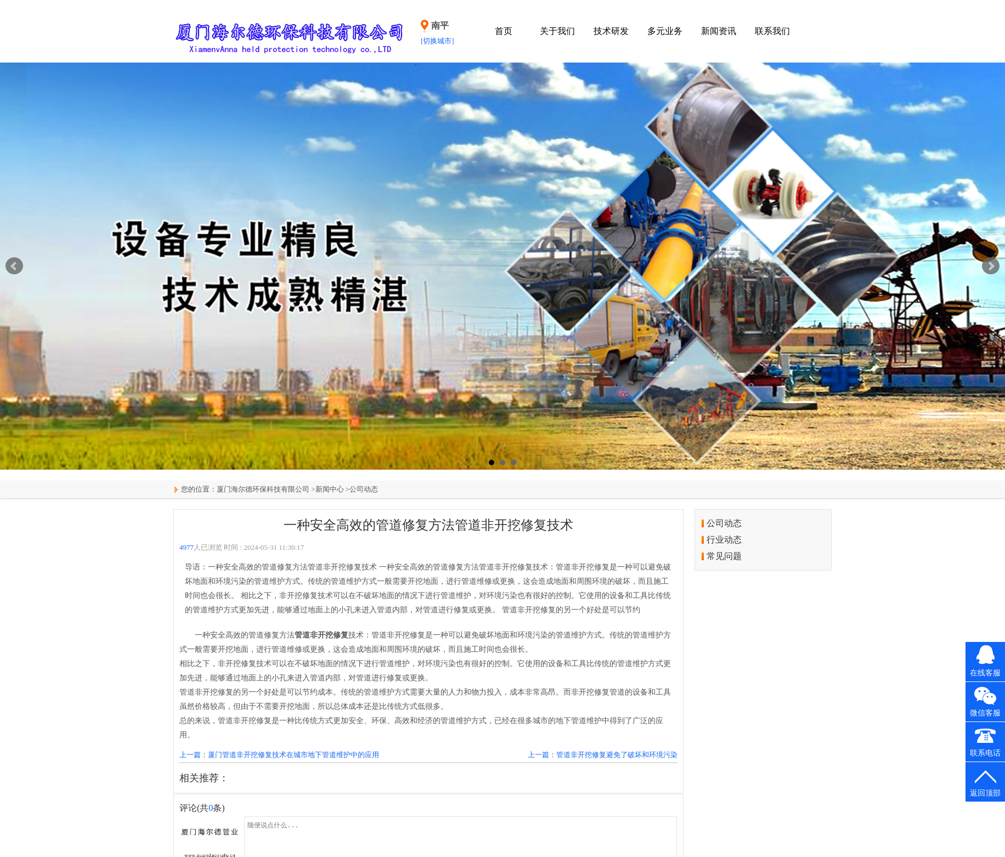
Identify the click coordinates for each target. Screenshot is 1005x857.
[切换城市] (437, 41)
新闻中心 (329, 489)
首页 (503, 31)
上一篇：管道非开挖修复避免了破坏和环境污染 (602, 755)
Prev (14, 266)
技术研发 (611, 31)
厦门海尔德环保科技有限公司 (263, 489)
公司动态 (363, 489)
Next (991, 266)
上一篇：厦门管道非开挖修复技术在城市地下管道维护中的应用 (279, 755)
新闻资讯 (718, 31)
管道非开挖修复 (321, 635)
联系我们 (772, 31)
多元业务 (664, 31)
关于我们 (557, 31)
